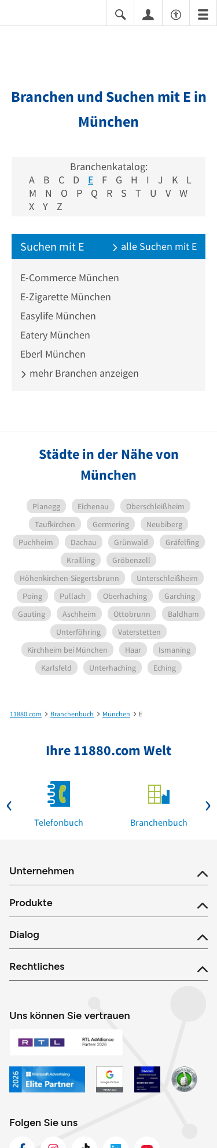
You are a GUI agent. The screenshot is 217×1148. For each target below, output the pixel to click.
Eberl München (53, 353)
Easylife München (58, 315)
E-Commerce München (69, 277)
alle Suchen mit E (154, 246)
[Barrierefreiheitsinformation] (176, 14)
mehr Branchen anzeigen (79, 373)
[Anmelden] (148, 14)
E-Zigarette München (65, 296)
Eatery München (55, 334)
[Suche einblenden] (120, 14)
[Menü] (203, 14)
